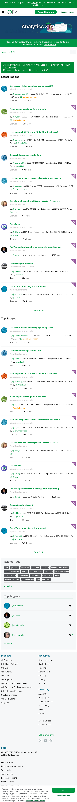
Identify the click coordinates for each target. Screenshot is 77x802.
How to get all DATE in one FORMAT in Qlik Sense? (34, 132)
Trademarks (6, 770)
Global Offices (44, 721)
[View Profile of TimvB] (17, 255)
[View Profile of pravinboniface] (21, 189)
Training (41, 679)
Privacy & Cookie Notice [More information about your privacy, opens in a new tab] (35, 801)
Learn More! (50, 44)
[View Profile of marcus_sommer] (30, 97)
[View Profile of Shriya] (17, 209)
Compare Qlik (44, 672)
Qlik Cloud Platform (9, 664)
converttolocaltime (11, 572)
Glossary (42, 675)
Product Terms (7, 782)
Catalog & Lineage (9, 695)
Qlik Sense (6, 668)
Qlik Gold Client (8, 699)
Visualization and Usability (22, 89)
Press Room (43, 698)
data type (49, 572)
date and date (10, 575)
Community (10, 67)
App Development (18, 158)
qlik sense (15, 568)
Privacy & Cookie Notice (12, 766)
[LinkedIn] (45, 740)
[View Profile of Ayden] (17, 117)
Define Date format (12, 579)
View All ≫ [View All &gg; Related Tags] (8, 586)
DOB (38, 579)
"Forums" (65, 65)
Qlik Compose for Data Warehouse (16, 687)
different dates (28, 579)
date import (35, 575)
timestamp (25, 568)
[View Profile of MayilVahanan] (18, 120)
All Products (6, 660)
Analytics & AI (38, 26)
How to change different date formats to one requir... (36, 178)
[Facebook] (51, 740)
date (6, 568)
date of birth (47, 575)
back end (35, 568)
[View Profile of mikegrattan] (19, 635)
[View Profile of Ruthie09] (18, 294)
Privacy (41, 709)
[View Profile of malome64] (19, 625)
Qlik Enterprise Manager (11, 691)
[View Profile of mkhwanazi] (19, 271)
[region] (38, 793)
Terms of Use (7, 774)
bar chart (45, 568)
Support (42, 683)
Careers (41, 713)
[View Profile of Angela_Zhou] (23, 143)
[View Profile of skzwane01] (19, 163)
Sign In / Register (67, 12)
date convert (23, 575)
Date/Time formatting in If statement (28, 286)
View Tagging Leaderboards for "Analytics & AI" (38, 595)
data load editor (36, 572)
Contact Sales (44, 724)
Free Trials (42, 668)
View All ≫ (39, 310)
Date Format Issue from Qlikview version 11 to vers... (35, 201)
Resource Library (45, 660)
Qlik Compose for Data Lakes (14, 683)
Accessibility (43, 705)
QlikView (5, 675)
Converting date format (21, 263)
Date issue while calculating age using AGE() (31, 86)
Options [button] (73, 52)
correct (24, 572)
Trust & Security (45, 701)
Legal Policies (7, 762)
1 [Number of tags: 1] (72, 605)
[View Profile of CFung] (17, 232)
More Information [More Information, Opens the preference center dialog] (63, 795)
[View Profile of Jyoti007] (18, 186)
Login (34, 2)
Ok (63, 790)
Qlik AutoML (6, 672)
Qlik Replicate (7, 679)
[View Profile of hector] (20, 275)
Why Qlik (5, 702)
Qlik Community (46, 735)
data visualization (62, 572)
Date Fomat (15, 224)
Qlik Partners (44, 664)
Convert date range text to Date (25, 155)
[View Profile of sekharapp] (19, 140)
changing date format (59, 568)
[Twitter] (40, 740)
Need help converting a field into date (28, 109)
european (46, 579)
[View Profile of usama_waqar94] (21, 94)
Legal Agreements (9, 778)
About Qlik (42, 694)
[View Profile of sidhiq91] (21, 166)
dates (57, 575)
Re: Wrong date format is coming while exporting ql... (35, 247)
